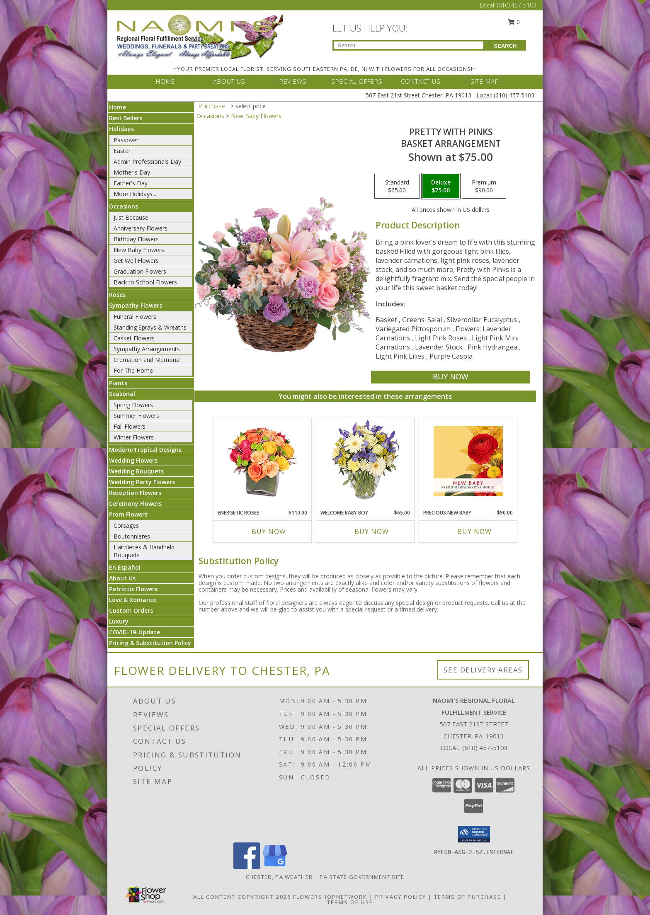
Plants (118, 383)
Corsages (126, 525)
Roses (117, 295)
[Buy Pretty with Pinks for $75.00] (450, 377)
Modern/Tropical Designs (145, 450)
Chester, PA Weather (279, 877)
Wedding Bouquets (136, 471)
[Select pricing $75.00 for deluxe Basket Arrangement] (440, 186)
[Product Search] (408, 45)
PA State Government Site (362, 877)
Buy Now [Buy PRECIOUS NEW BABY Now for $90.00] (474, 531)
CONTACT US (421, 81)
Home (117, 107)
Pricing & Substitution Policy (150, 643)
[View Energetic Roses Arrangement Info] (262, 461)
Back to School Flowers (145, 282)
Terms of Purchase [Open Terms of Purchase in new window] (467, 896)
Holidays (121, 129)
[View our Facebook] (246, 867)
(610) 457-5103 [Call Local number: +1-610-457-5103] (516, 5)
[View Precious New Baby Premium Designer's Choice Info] (468, 461)
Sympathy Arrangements (147, 349)
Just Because (131, 217)
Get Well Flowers (136, 261)
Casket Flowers (134, 338)
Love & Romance (132, 600)
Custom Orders (131, 610)
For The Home (133, 370)
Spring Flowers (133, 405)
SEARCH (505, 46)
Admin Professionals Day (147, 161)
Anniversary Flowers (140, 228)
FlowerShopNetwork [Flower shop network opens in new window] (330, 896)
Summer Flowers (136, 416)
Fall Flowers (130, 426)
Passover (126, 140)
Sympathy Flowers (135, 305)
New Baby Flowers (139, 250)
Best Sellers (125, 118)
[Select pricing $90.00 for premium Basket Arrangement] (484, 186)
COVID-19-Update (134, 632)
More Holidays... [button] (135, 194)
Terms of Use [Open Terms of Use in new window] (350, 902)
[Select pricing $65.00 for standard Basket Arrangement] (397, 186)
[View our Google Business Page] (275, 867)
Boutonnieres (132, 536)
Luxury (119, 621)
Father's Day (131, 183)
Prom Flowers (128, 514)
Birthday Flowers (136, 239)
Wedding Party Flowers (142, 482)
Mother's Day (132, 172)
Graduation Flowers (140, 271)
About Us (122, 578)
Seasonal (122, 394)
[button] (474, 834)
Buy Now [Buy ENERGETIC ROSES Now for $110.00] (269, 531)
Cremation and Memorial (147, 360)
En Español (125, 567)
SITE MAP (485, 81)
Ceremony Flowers (135, 503)
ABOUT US (229, 81)
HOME (165, 81)
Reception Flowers (135, 493)
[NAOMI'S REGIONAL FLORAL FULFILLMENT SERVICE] (200, 36)
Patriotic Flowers (133, 589)
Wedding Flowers (133, 460)
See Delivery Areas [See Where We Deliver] (483, 670)
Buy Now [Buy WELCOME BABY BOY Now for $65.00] (371, 531)
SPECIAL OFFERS (357, 81)
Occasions (123, 206)
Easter (122, 151)
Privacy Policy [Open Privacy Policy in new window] (400, 896)
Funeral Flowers (135, 316)
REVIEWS (293, 81)
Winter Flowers (134, 437)
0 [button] (514, 22)
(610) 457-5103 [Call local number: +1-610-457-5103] (485, 747)
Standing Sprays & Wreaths (150, 327)
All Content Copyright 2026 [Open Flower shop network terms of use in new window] (242, 896)
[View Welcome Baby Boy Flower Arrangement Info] (365, 461)
